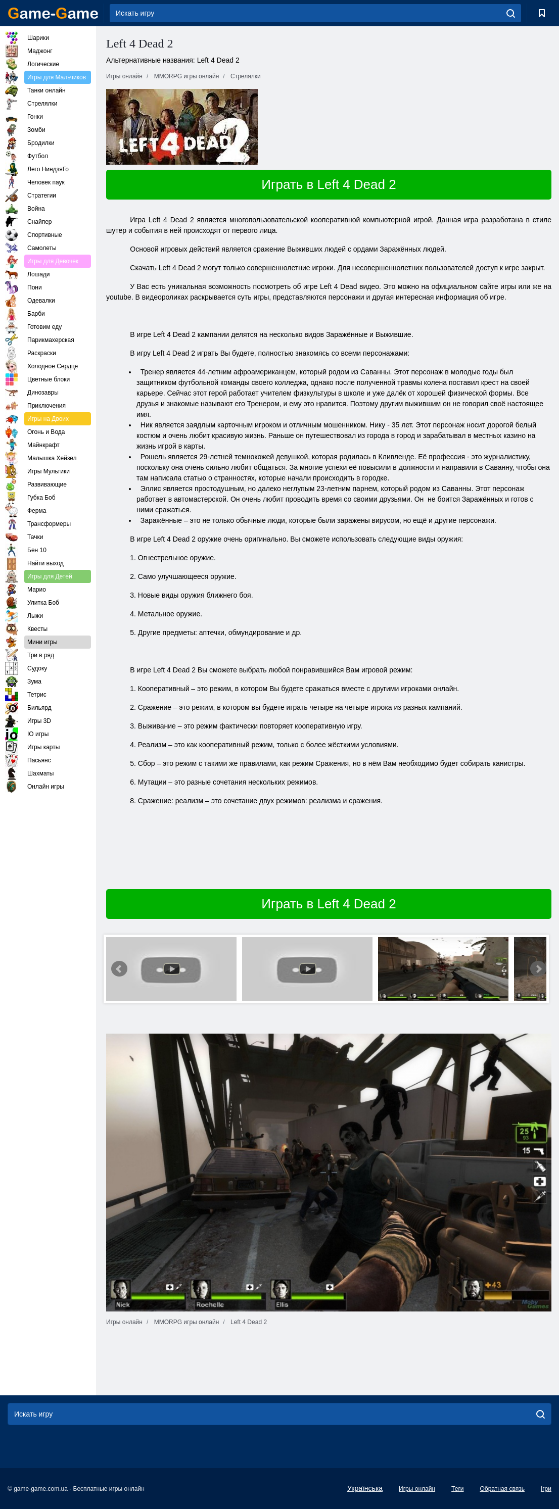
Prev (119, 969)
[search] (511, 13)
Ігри (546, 1488)
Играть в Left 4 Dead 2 (328, 184)
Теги (457, 1488)
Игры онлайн (417, 1488)
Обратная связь (502, 1488)
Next (538, 969)
